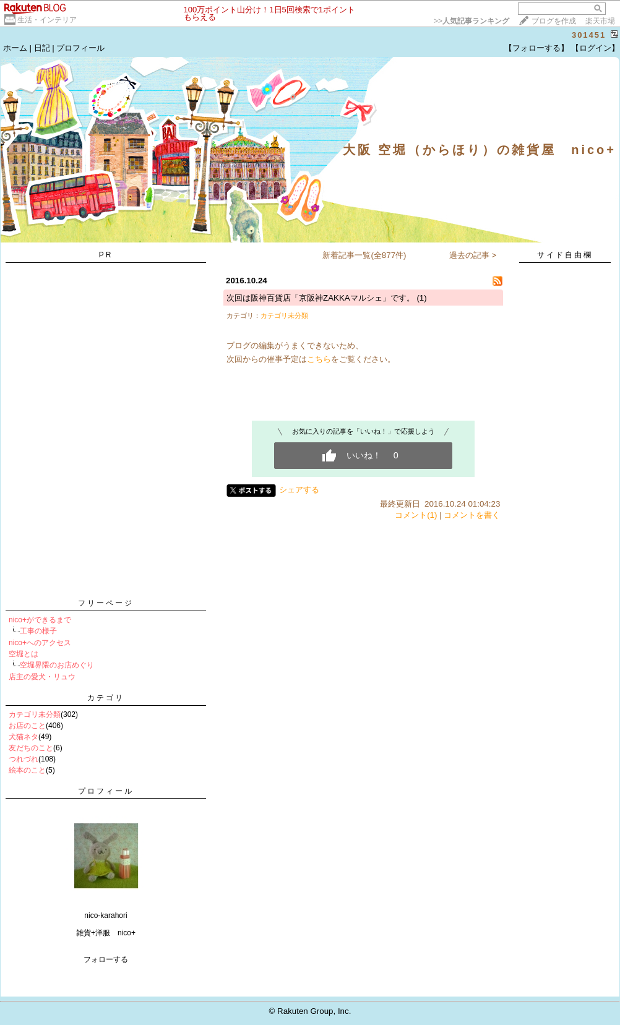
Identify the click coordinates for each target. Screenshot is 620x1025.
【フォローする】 (536, 48)
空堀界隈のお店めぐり (57, 665)
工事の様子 (38, 631)
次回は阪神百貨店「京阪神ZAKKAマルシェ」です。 (320, 297)
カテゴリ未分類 (35, 714)
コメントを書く (472, 515)
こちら (319, 359)
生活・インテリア (47, 19)
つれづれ (23, 759)
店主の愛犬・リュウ (42, 676)
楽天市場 (600, 21)
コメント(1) (416, 515)
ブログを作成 (554, 21)
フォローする (106, 959)
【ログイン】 (595, 48)
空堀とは (23, 654)
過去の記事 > (473, 255)
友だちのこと (31, 748)
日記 (42, 48)
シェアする (299, 489)
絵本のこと (27, 770)
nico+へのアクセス (40, 642)
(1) (421, 297)
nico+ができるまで (40, 619)
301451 (589, 35)
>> (471, 21)
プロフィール (80, 48)
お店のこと (27, 725)
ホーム (15, 48)
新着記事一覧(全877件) (364, 255)
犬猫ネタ (23, 736)
